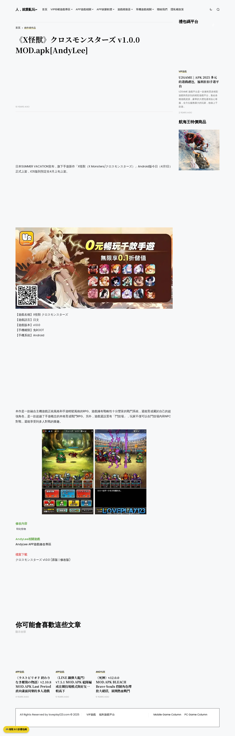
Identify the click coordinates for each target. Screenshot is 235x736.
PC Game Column (195, 714)
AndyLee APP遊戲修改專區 (33, 544)
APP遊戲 (20, 671)
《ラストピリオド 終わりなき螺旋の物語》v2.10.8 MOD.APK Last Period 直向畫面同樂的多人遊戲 (33, 684)
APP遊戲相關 (83, 9)
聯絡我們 (162, 9)
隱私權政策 (177, 9)
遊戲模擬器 (124, 9)
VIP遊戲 (183, 71)
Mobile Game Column (167, 714)
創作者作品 (30, 27)
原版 (55, 560)
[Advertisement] (94, 82)
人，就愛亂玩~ (26, 9)
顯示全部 (21, 632)
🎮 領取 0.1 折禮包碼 (16, 729)
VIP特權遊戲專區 (60, 9)
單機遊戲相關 (144, 9)
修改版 (64, 560)
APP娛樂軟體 (104, 9)
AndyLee (100, 671)
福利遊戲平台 (107, 714)
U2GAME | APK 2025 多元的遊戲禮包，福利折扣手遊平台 (199, 81)
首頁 (44, 9)
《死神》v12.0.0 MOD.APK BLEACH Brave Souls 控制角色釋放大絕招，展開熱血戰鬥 (113, 684)
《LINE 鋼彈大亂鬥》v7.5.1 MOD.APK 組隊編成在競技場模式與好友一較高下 (74, 684)
